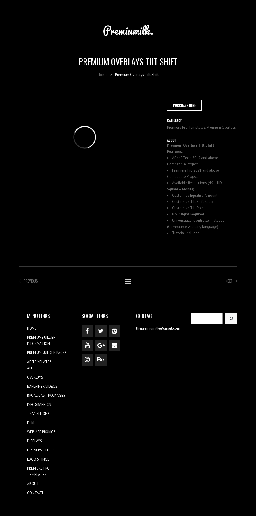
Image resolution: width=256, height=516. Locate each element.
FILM (30, 422)
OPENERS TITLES (41, 450)
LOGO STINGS (38, 459)
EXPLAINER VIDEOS (42, 386)
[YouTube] (87, 345)
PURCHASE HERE (184, 105)
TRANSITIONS (38, 413)
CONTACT (35, 492)
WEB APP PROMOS (41, 431)
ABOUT (33, 483)
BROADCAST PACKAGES (46, 395)
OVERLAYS (35, 377)
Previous (28, 281)
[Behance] (101, 360)
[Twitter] (101, 331)
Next (231, 281)
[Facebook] (87, 331)
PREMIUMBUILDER (41, 337)
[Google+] (101, 345)
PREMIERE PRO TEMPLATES (38, 471)
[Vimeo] (114, 331)
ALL (30, 368)
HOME (32, 328)
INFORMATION (38, 343)
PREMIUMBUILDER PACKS (47, 352)
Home (102, 74)
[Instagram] (87, 360)
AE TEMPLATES (39, 361)
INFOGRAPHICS (39, 404)
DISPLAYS (34, 441)
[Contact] (114, 345)
